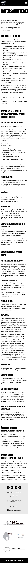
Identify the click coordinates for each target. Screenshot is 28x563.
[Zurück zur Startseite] (3, 3)
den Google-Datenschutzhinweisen (10, 283)
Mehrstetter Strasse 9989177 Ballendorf (14, 501)
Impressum (14, 506)
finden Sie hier (10, 296)
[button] (26, 3)
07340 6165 (14, 496)
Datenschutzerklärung (14, 510)
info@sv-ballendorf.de (17, 472)
